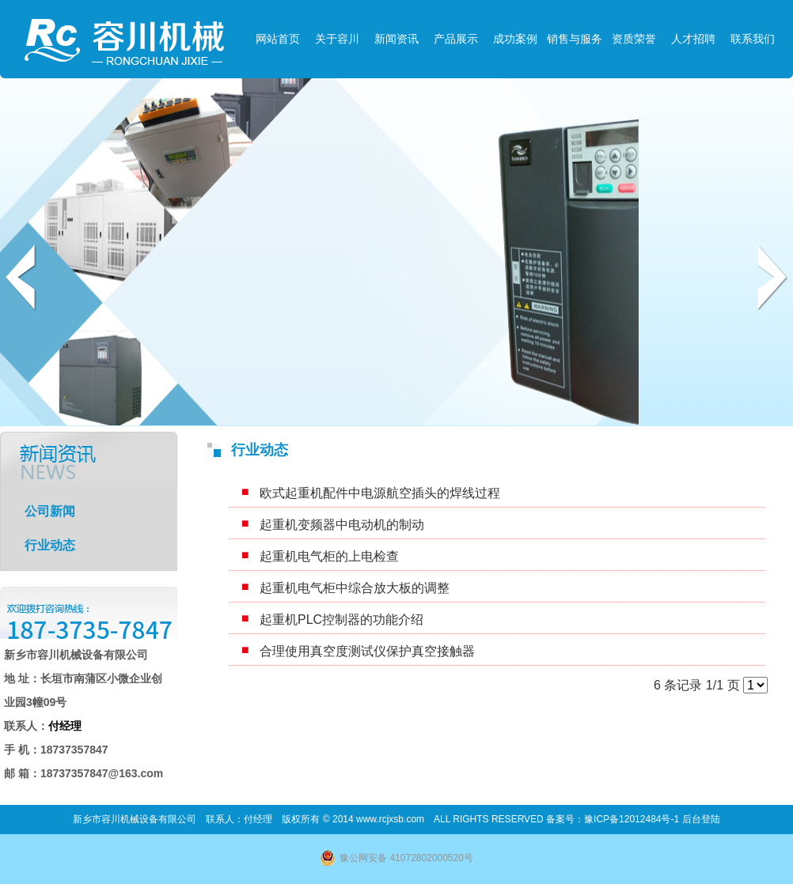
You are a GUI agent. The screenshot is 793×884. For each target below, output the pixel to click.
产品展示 (456, 38)
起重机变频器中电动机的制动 (342, 524)
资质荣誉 (634, 38)
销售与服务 (574, 38)
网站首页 (278, 38)
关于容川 (337, 38)
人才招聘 (693, 38)
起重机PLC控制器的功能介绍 (341, 619)
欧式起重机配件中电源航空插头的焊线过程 (380, 493)
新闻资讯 (396, 38)
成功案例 (515, 38)
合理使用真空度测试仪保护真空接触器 (367, 651)
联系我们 (752, 38)
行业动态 (50, 545)
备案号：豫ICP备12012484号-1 (613, 819)
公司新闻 (50, 511)
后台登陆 (701, 819)
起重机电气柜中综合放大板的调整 (355, 588)
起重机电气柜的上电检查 (329, 556)
